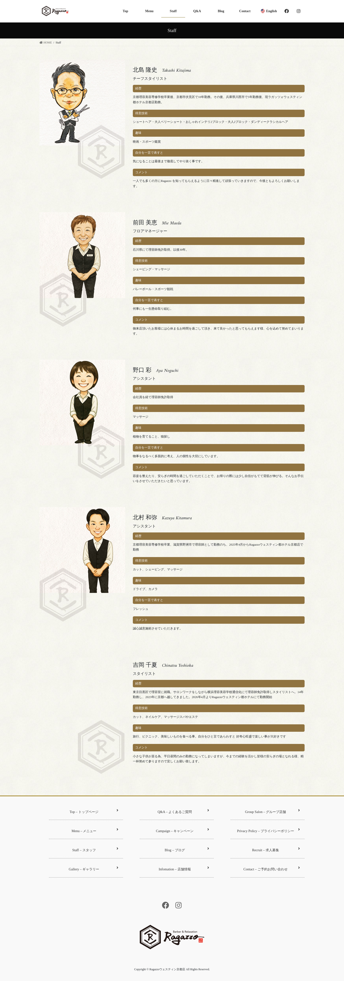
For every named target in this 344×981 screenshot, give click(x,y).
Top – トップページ (94, 811)
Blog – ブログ (187, 849)
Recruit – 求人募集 (276, 849)
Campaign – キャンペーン (182, 830)
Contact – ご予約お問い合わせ (271, 868)
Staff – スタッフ (95, 849)
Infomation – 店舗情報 (184, 868)
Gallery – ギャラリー (93, 868)
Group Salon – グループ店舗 (272, 811)
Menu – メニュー (95, 830)
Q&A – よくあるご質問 (183, 811)
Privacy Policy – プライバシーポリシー (268, 830)
